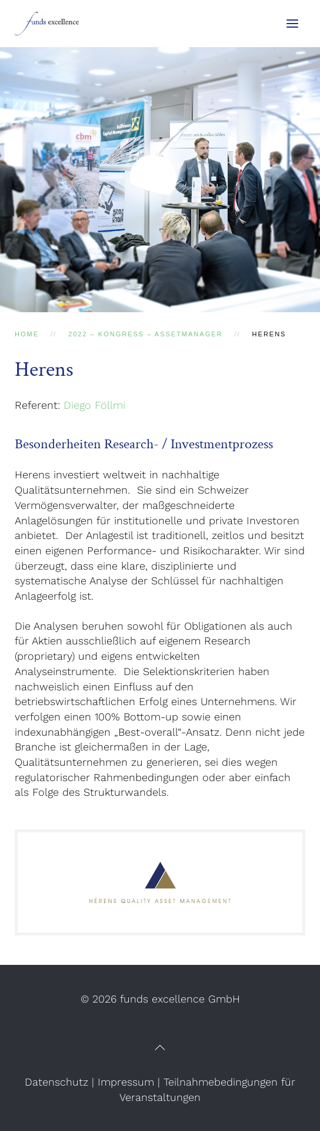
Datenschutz (56, 1082)
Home (27, 334)
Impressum (126, 1082)
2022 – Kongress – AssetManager (145, 334)
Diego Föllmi (94, 405)
